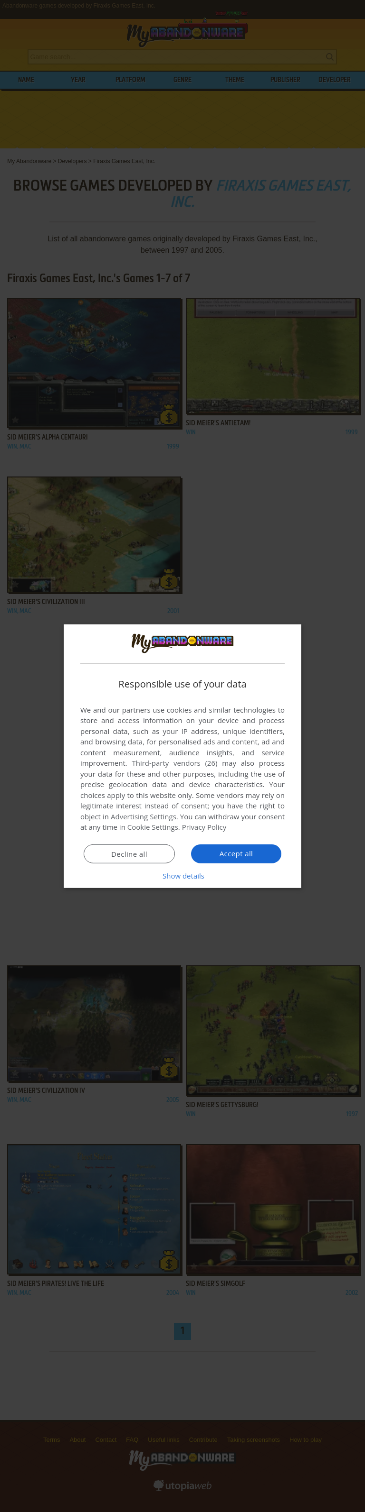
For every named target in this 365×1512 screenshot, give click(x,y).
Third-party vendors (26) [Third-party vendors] (174, 763)
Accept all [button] (236, 853)
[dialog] (182, 756)
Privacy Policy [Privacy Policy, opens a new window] (204, 827)
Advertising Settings (143, 816)
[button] (182, 876)
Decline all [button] (129, 854)
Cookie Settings (152, 827)
